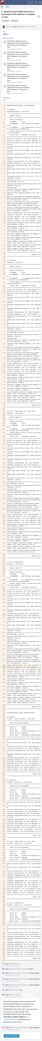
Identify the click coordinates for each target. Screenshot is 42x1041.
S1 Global (30, 969)
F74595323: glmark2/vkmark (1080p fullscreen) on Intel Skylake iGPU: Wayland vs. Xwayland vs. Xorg (18, 44)
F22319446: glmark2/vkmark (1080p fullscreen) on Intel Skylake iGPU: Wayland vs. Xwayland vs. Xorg (18, 77)
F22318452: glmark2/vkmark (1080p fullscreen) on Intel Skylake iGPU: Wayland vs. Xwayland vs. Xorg (18, 88)
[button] (40, 2)
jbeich (15, 27)
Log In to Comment (11, 1035)
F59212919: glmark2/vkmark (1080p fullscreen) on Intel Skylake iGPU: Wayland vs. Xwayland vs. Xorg (18, 55)
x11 (21, 990)
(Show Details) (34, 973)
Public (16, 21)
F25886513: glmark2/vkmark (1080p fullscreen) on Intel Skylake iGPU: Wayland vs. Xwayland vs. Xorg (18, 66)
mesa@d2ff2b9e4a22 (10, 1019)
